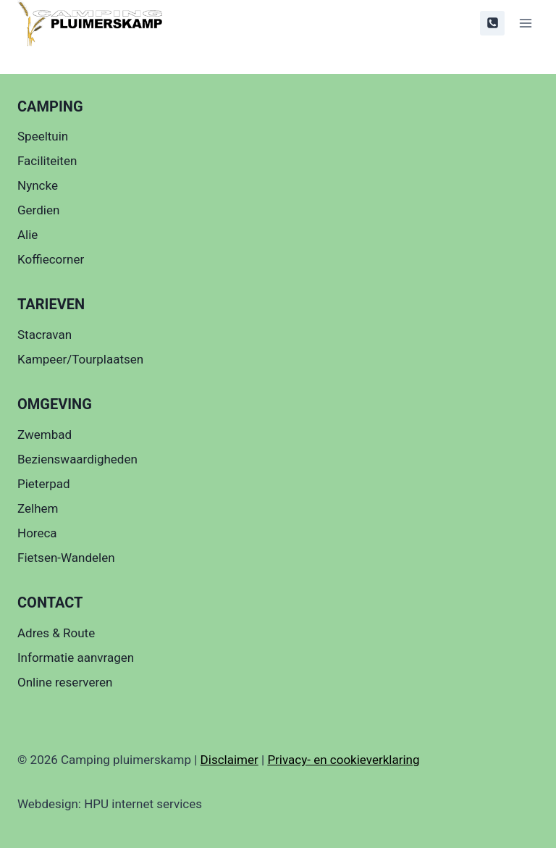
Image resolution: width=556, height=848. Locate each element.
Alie (27, 234)
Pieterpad (43, 484)
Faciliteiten (47, 161)
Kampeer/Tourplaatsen (80, 359)
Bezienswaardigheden (77, 459)
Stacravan (44, 334)
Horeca (37, 533)
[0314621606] (492, 23)
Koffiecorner (50, 259)
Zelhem (37, 508)
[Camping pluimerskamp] (89, 23)
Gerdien (38, 210)
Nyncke (37, 185)
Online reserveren (64, 682)
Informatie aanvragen (75, 657)
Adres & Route (56, 633)
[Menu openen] (525, 23)
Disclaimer (229, 759)
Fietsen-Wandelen (66, 557)
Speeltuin (42, 136)
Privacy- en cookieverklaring (343, 759)
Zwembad (44, 434)
